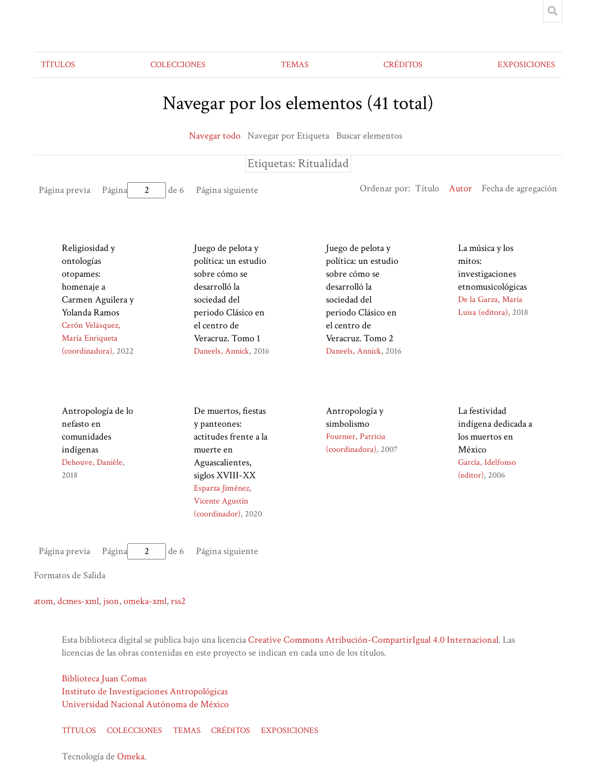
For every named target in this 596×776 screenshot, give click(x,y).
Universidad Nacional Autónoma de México (145, 704)
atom (43, 601)
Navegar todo (215, 136)
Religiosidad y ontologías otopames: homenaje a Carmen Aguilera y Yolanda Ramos (98, 280)
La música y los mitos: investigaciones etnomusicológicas (492, 267)
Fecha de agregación (519, 188)
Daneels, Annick (221, 351)
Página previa (64, 190)
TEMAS (295, 64)
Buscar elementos (369, 136)
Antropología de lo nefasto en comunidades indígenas (97, 430)
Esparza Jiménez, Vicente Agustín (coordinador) (222, 501)
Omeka (130, 756)
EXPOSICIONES (526, 64)
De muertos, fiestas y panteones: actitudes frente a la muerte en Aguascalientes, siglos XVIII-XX (230, 443)
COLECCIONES (178, 64)
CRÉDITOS (403, 64)
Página (134, 190)
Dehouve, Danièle (92, 462)
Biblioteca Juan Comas (104, 678)
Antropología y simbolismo (354, 417)
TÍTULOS (58, 64)
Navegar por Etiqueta (288, 136)
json (111, 601)
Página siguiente (227, 190)
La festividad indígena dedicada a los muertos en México (495, 430)
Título (427, 188)
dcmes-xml (78, 601)
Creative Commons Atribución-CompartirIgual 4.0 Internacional (373, 640)
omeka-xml (144, 601)
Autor (460, 188)
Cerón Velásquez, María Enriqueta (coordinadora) (91, 338)
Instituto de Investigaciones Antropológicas (145, 691)
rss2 (178, 601)
